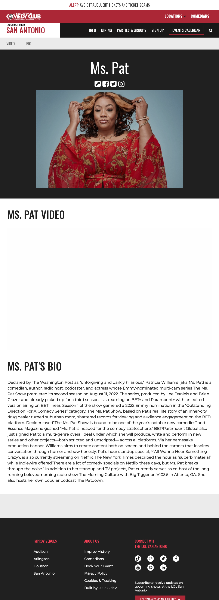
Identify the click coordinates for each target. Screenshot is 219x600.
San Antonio (25, 29)
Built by (100, 588)
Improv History (97, 551)
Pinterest (150, 567)
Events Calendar (186, 30)
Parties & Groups (131, 30)
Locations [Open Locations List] (175, 16)
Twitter (163, 558)
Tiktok (138, 558)
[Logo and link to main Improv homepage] (23, 16)
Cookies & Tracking (100, 580)
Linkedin (163, 567)
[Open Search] (211, 30)
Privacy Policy (95, 573)
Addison (41, 551)
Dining (106, 30)
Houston (41, 566)
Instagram (150, 558)
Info (92, 30)
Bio (28, 43)
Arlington (42, 559)
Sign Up (157, 30)
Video (10, 43)
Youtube (138, 567)
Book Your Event (98, 566)
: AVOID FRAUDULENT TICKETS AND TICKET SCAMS (109, 5)
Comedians (200, 16)
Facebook (176, 558)
